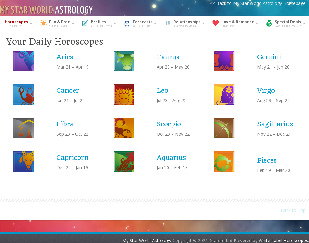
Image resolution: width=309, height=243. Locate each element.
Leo (162, 90)
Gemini (269, 57)
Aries (64, 57)
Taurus (168, 57)
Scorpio (169, 124)
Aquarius (171, 157)
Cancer (67, 90)
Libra (65, 124)
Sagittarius (275, 124)
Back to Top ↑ (295, 210)
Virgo (266, 90)
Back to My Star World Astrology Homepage (261, 3)
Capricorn (72, 157)
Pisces (267, 160)
